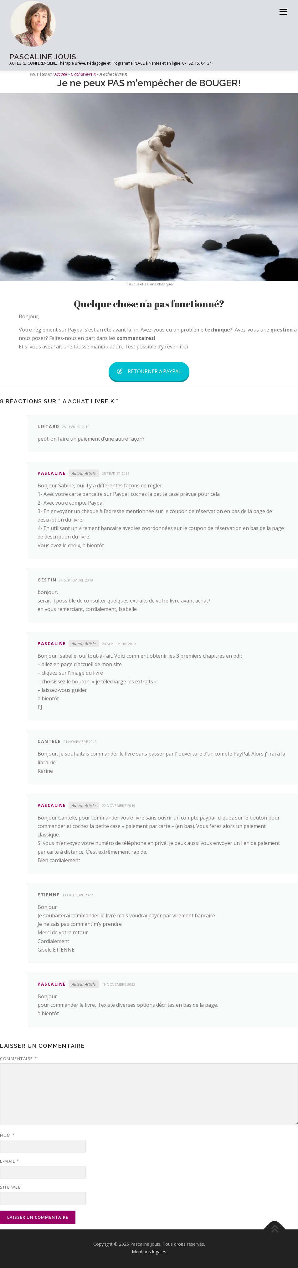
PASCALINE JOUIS (42, 56)
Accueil (60, 74)
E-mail (9, 1161)
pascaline (52, 473)
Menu (283, 11)
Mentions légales (149, 1252)
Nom (7, 1135)
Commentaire (18, 1058)
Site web (10, 1187)
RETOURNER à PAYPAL (149, 371)
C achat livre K (83, 74)
